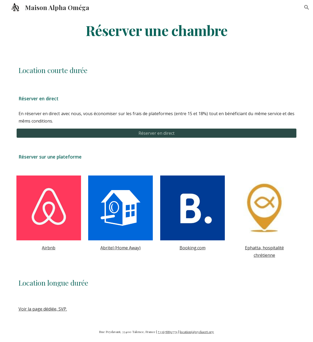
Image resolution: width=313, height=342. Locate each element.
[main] (156, 30)
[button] (306, 7)
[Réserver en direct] (157, 133)
